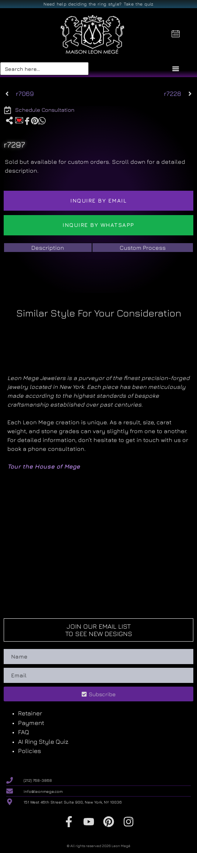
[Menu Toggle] (175, 68)
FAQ (23, 732)
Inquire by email (98, 200)
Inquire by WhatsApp (98, 225)
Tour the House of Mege (43, 466)
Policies (29, 750)
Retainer (30, 713)
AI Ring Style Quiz (43, 741)
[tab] (48, 247)
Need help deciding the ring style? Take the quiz (98, 4)
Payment (31, 722)
